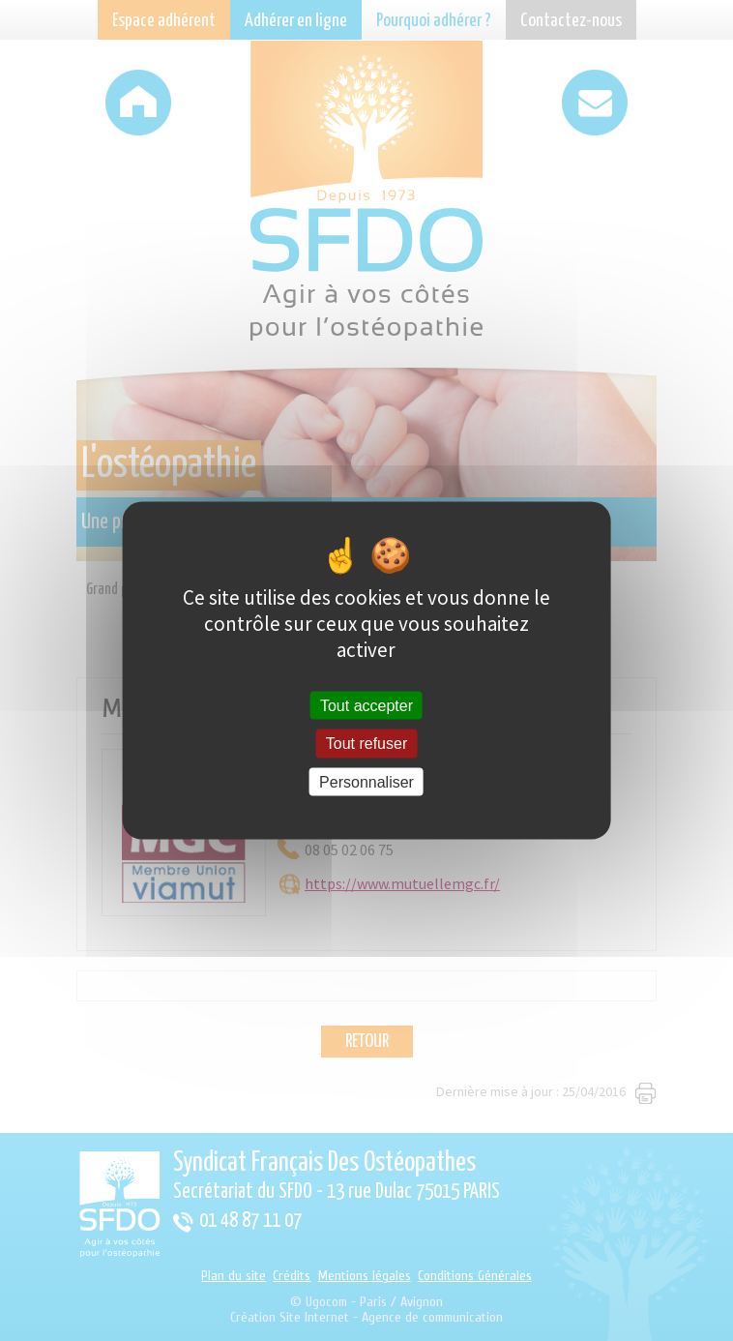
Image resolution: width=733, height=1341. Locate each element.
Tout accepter (366, 706)
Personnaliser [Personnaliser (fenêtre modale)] (366, 781)
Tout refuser (366, 743)
